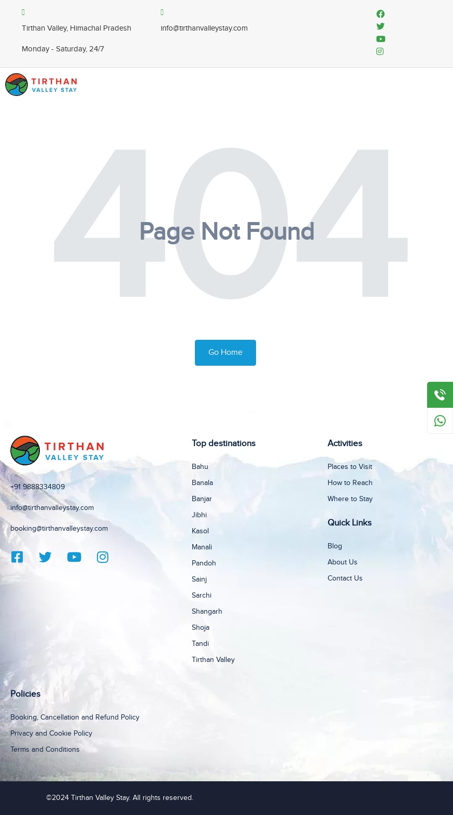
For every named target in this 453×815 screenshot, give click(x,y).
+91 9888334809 (37, 487)
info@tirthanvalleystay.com (52, 508)
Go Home (225, 352)
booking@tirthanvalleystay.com (59, 528)
